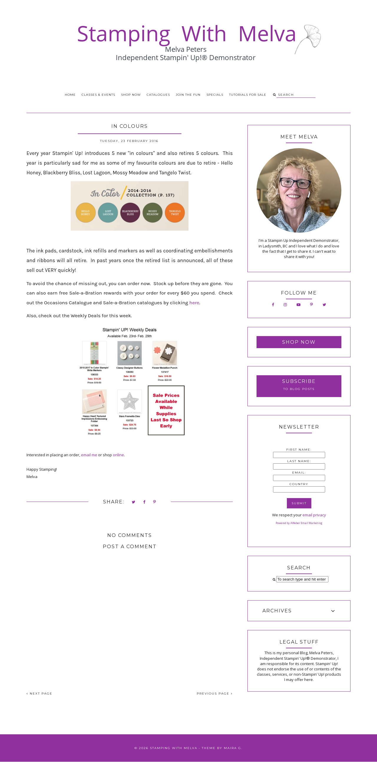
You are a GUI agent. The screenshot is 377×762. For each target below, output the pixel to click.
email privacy (314, 515)
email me (89, 454)
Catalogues (158, 95)
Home (70, 95)
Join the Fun (188, 95)
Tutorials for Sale (247, 95)
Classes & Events (98, 95)
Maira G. (233, 748)
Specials (214, 95)
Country (299, 484)
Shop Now (131, 95)
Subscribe (299, 381)
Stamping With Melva (173, 748)
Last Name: (299, 461)
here (194, 302)
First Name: (299, 450)
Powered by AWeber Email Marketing (299, 523)
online (118, 454)
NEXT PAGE (39, 693)
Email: (299, 473)
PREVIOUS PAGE (215, 693)
